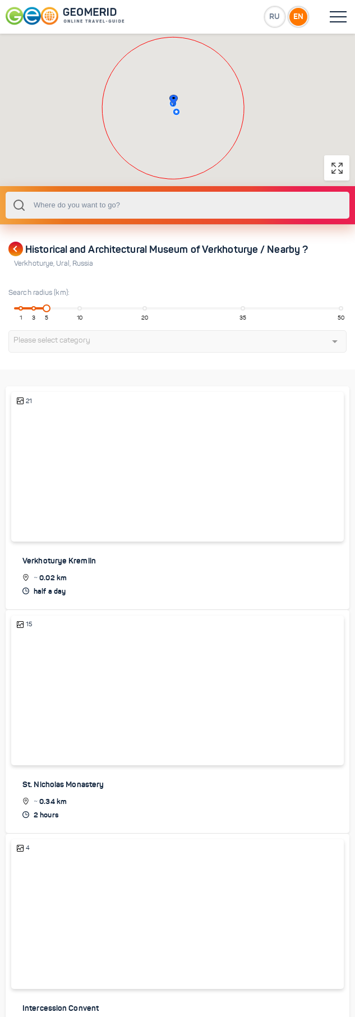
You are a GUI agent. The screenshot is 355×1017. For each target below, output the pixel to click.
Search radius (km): (39, 292)
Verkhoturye (35, 263)
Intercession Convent (60, 1008)
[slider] (46, 308)
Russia (83, 263)
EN (298, 16)
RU (274, 16)
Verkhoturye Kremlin (59, 561)
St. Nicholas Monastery (63, 784)
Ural (64, 263)
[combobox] (177, 205)
